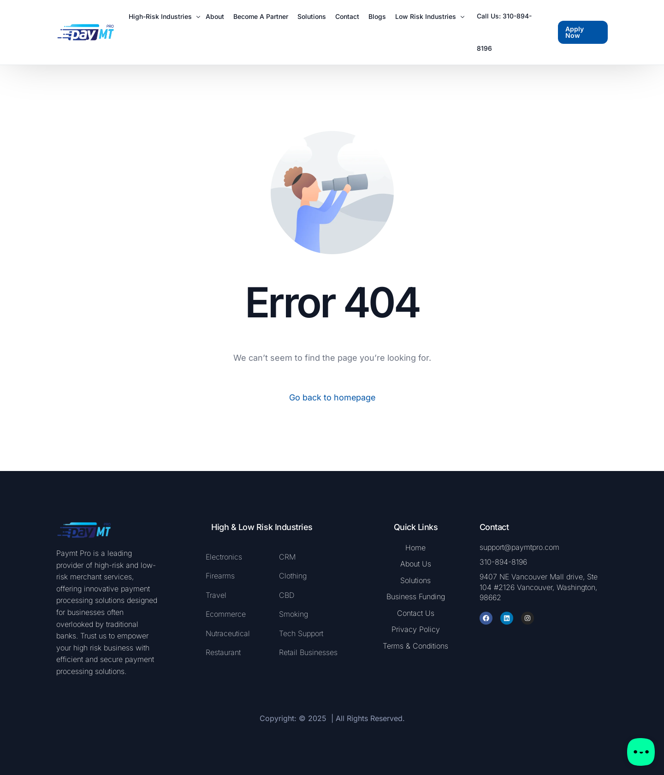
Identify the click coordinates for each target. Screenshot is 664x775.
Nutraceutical (228, 633)
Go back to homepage (332, 397)
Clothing (293, 575)
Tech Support (301, 633)
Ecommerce (226, 614)
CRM (287, 556)
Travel (216, 595)
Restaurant (223, 652)
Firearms (221, 575)
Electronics (224, 556)
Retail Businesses (308, 652)
